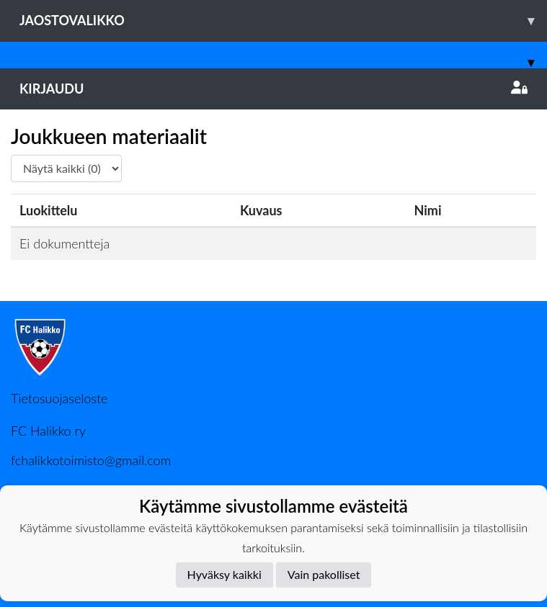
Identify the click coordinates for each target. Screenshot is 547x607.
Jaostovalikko (283, 20)
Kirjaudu (273, 88)
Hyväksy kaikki (224, 574)
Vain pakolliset (324, 574)
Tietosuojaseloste (59, 398)
